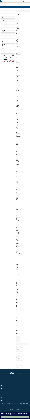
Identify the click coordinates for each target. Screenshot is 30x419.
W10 (10, 60)
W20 (9, 61)
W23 (13, 61)
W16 (4, 61)
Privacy (18, 409)
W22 (12, 61)
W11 (11, 60)
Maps (2, 394)
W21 (10, 61)
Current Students (3, 377)
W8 (7, 60)
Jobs (2, 400)
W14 (2, 61)
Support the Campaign (5, 397)
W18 (7, 61)
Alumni (2, 382)
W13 (13, 60)
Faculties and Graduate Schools (6, 385)
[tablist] (14, 1)
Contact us (3, 391)
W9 (8, 60)
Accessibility (11, 409)
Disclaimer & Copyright (19, 407)
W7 (6, 60)
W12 (12, 60)
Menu (28, 1)
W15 (3, 61)
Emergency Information (10, 407)
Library (2, 388)
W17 (5, 61)
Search (26, 1)
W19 (8, 61)
